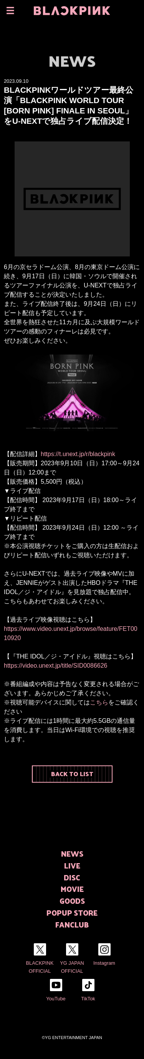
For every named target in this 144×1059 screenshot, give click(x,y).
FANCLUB (72, 925)
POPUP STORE (72, 913)
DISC (72, 877)
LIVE (72, 866)
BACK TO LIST (72, 773)
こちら (99, 702)
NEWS (72, 854)
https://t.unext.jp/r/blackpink (78, 454)
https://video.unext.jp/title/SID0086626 (56, 665)
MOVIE (72, 889)
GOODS (72, 901)
